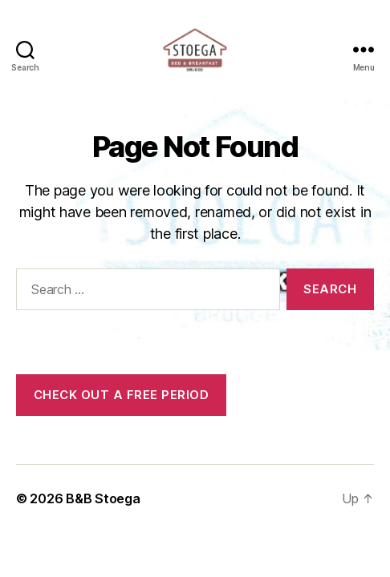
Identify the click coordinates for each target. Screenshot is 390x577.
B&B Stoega (103, 498)
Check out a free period (121, 394)
